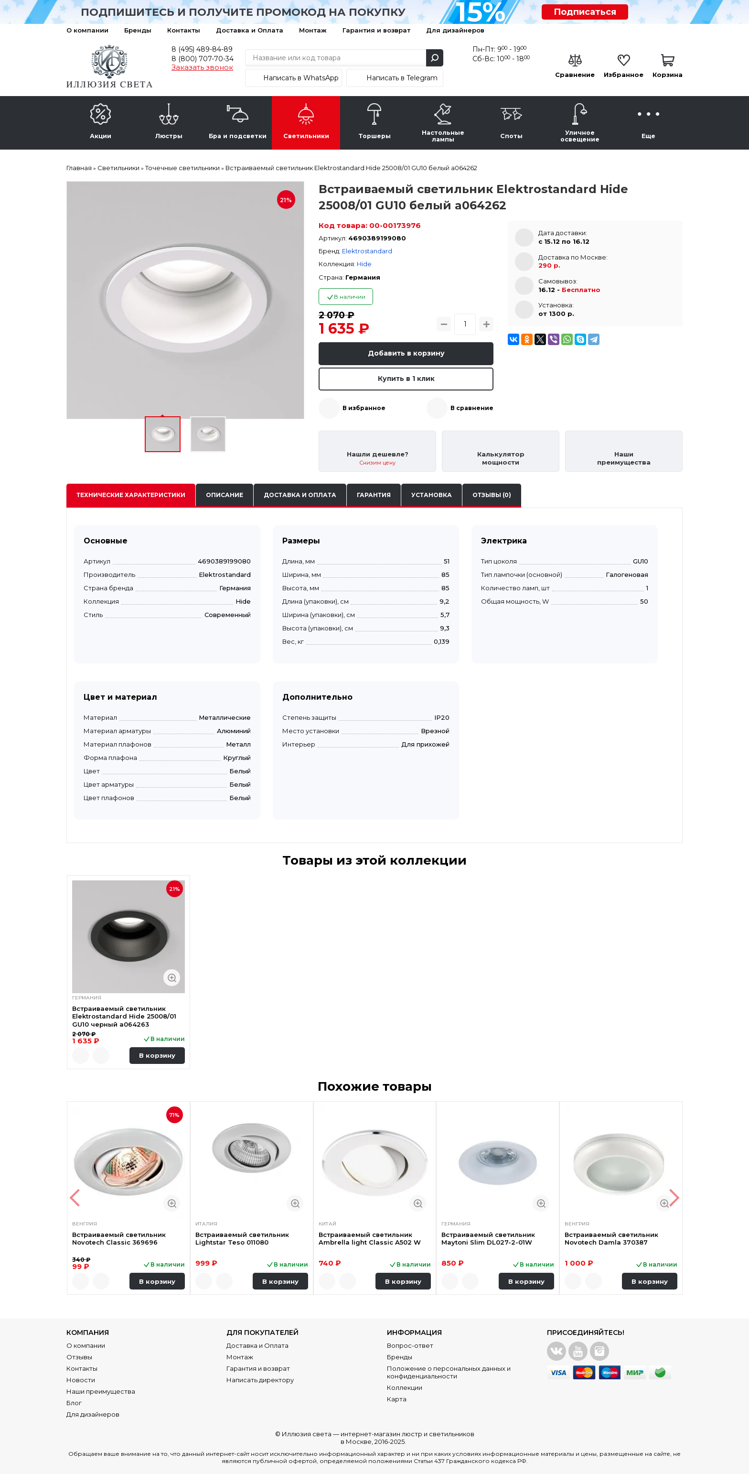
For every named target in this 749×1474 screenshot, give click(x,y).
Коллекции (404, 1387)
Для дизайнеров (455, 30)
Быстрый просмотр (171, 977)
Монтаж (313, 30)
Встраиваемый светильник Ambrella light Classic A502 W (370, 1238)
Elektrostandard (367, 251)
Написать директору (260, 1380)
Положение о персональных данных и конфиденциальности (449, 1372)
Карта (397, 1399)
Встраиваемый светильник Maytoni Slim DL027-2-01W (488, 1238)
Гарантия (374, 495)
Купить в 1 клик (406, 378)
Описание (224, 495)
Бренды (137, 30)
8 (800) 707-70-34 (202, 58)
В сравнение (471, 408)
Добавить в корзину (406, 353)
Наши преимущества (100, 1391)
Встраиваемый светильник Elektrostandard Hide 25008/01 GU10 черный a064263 (124, 1016)
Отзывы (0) (491, 495)
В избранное (363, 408)
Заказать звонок (202, 67)
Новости (80, 1380)
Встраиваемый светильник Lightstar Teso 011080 (242, 1238)
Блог (74, 1403)
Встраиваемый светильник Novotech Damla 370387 (611, 1238)
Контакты (183, 30)
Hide (364, 264)
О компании (87, 30)
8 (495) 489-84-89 (202, 49)
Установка (431, 495)
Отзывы (79, 1357)
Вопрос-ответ (410, 1345)
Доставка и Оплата (249, 30)
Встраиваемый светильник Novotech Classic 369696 (119, 1238)
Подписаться (585, 12)
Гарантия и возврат (376, 30)
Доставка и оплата (300, 495)
